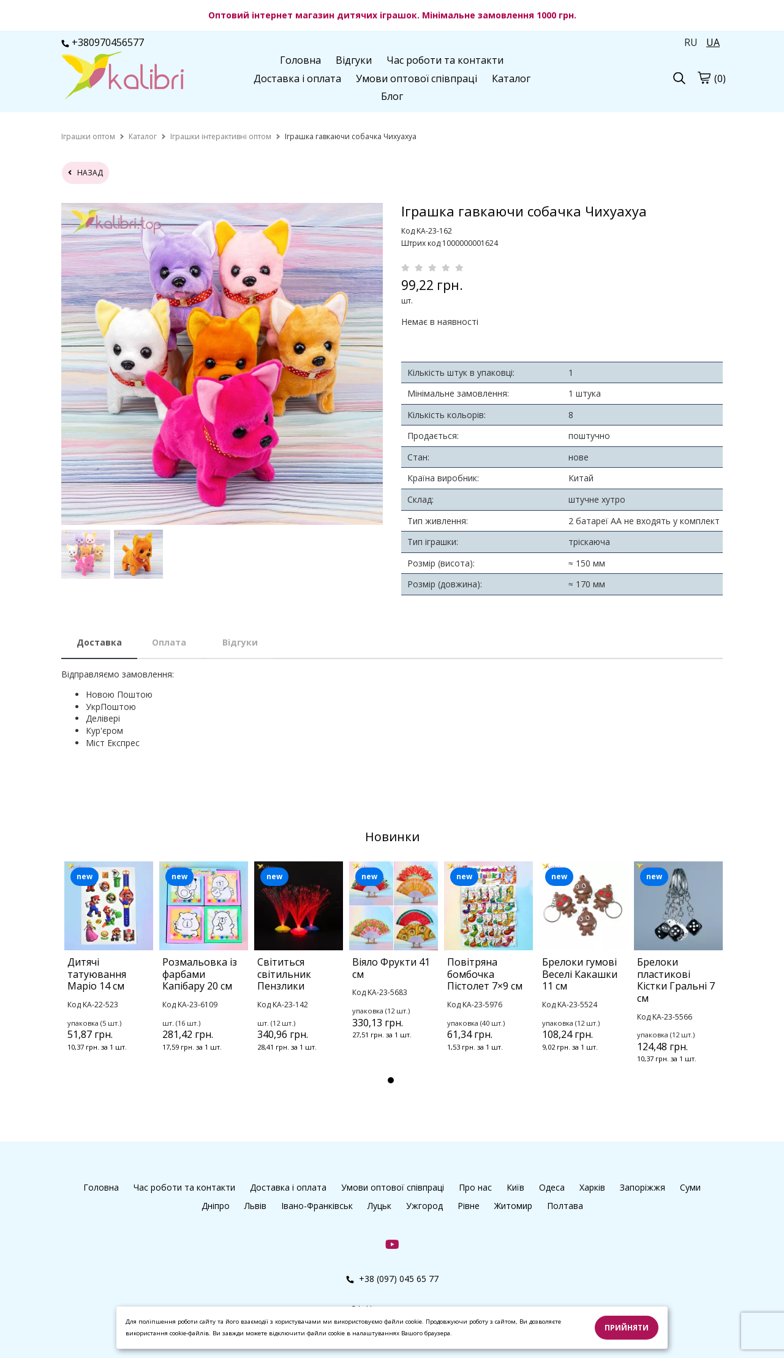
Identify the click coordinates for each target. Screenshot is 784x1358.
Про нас (475, 1187)
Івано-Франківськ (317, 1205)
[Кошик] (704, 77)
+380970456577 (102, 42)
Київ (515, 1187)
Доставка (99, 642)
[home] (88, 136)
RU (691, 42)
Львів (255, 1205)
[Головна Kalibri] (122, 76)
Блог (392, 96)
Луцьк (379, 1205)
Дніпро (216, 1205)
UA (713, 42)
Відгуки (354, 60)
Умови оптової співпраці (416, 78)
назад (85, 172)
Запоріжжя (642, 1187)
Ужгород (424, 1205)
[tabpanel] (108, 972)
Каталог (511, 78)
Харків (592, 1187)
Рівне (469, 1205)
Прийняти (627, 1327)
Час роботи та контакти (444, 60)
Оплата (169, 642)
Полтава (565, 1205)
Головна (300, 60)
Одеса (552, 1187)
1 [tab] (391, 1080)
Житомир (513, 1205)
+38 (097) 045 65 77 (392, 1278)
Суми (690, 1187)
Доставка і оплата (297, 78)
